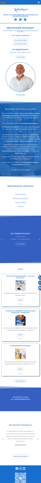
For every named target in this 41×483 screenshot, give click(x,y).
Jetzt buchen (20, 244)
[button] (38, 2)
